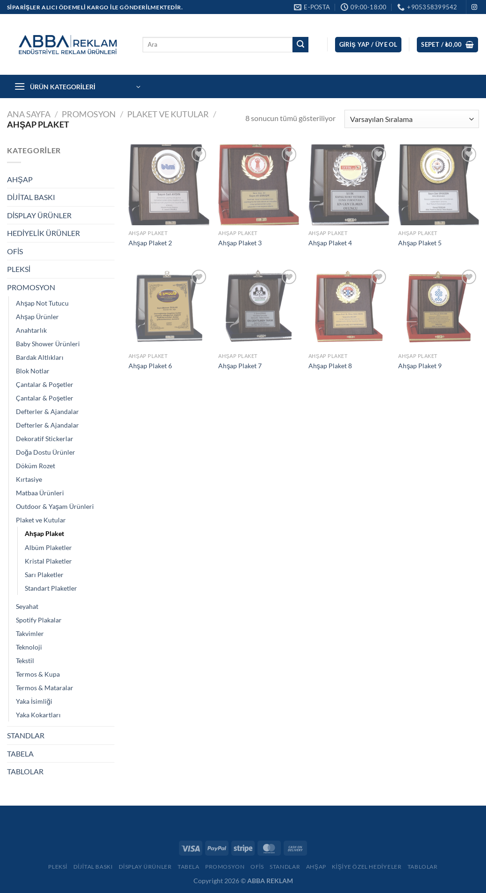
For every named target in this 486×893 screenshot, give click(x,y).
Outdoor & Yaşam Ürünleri (55, 506)
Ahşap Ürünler (37, 317)
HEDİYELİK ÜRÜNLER (43, 233)
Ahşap (316, 866)
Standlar (285, 866)
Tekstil (25, 660)
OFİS (15, 251)
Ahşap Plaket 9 (420, 366)
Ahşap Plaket (44, 533)
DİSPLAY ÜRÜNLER (39, 215)
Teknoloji (29, 647)
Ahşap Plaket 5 (420, 243)
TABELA (20, 753)
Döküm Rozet (35, 466)
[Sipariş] (411, 119)
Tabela (189, 866)
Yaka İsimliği (34, 701)
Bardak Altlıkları (40, 357)
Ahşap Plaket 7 (240, 366)
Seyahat (27, 606)
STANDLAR (25, 735)
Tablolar (422, 866)
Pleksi (57, 866)
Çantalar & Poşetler (44, 384)
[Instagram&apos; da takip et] (474, 7)
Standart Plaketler (51, 588)
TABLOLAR (25, 771)
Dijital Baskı (93, 866)
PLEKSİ (18, 268)
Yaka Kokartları (38, 715)
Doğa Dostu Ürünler (45, 452)
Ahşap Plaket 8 (330, 366)
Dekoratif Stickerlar (44, 439)
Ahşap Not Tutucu (42, 303)
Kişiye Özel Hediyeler (366, 866)
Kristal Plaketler (48, 561)
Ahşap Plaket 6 (150, 366)
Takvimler (30, 633)
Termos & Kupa (38, 674)
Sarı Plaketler (44, 575)
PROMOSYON (89, 114)
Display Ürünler (145, 866)
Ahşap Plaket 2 (150, 243)
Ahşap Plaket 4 (330, 243)
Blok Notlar (33, 371)
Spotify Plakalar (39, 620)
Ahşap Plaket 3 (240, 243)
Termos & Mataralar (44, 688)
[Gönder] (300, 45)
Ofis (257, 866)
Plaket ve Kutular (168, 114)
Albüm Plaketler (48, 547)
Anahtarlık (31, 330)
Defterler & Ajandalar (47, 411)
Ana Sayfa (28, 114)
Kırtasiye (29, 479)
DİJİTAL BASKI (31, 197)
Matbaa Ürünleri (40, 493)
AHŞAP (20, 179)
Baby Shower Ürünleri (48, 344)
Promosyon (225, 866)
